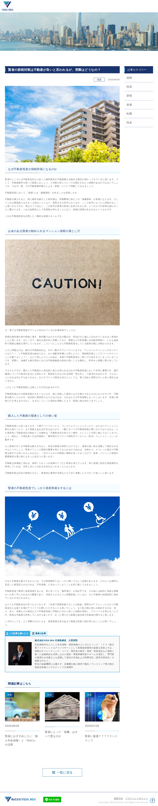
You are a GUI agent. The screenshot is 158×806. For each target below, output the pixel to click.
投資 (129, 86)
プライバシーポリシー (136, 798)
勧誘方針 (118, 798)
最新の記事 (40, 633)
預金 (129, 122)
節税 (129, 95)
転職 (129, 113)
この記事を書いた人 (18, 633)
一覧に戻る (62, 772)
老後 (129, 104)
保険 (129, 77)
